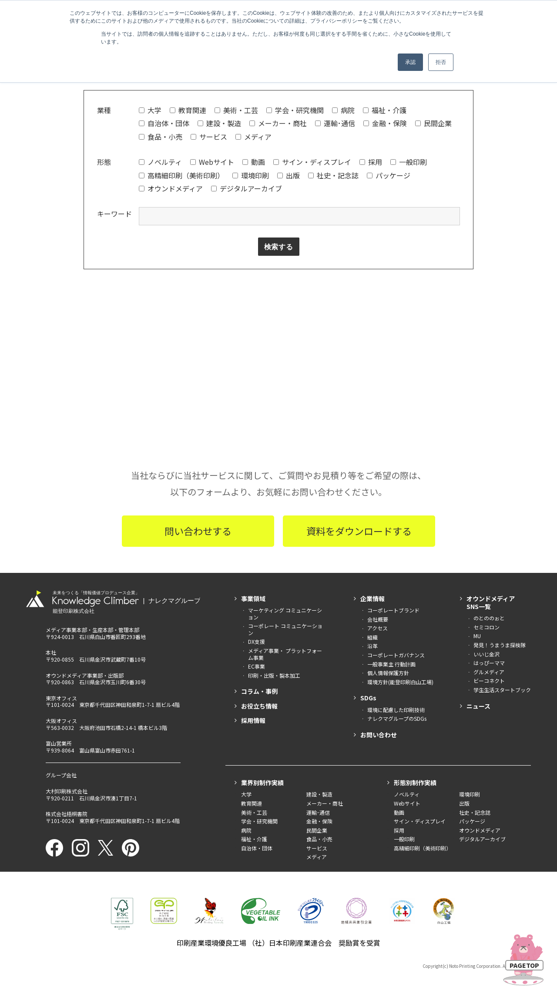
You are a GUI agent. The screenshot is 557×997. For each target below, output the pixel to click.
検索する (278, 247)
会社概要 (377, 620)
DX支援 (256, 642)
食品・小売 (160, 136)
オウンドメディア (171, 188)
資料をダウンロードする (359, 532)
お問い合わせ (378, 735)
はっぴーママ (489, 663)
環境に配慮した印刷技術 (396, 710)
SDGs (368, 698)
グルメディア (488, 672)
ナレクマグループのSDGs (396, 719)
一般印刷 (408, 162)
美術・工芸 (236, 110)
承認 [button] (410, 62)
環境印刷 (250, 175)
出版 (288, 175)
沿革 (372, 646)
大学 (150, 110)
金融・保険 (385, 123)
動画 (253, 162)
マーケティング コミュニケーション (285, 614)
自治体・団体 (164, 123)
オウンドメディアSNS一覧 (490, 603)
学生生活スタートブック (502, 690)
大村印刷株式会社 (66, 792)
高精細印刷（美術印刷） (181, 175)
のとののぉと (489, 618)
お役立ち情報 (259, 706)
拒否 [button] (441, 62)
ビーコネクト (489, 681)
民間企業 (433, 123)
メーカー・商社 (278, 123)
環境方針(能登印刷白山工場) (400, 682)
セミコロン (486, 628)
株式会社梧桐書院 (66, 814)
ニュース (478, 706)
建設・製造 (219, 123)
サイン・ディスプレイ (312, 162)
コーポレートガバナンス (396, 655)
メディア (253, 136)
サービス (209, 136)
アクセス (377, 628)
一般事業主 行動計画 (391, 664)
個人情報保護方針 (388, 673)
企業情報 (372, 599)
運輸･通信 (335, 123)
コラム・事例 (259, 692)
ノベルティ (160, 162)
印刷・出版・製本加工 (274, 676)
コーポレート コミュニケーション (285, 630)
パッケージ (388, 175)
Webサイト (212, 162)
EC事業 (256, 667)
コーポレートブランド (393, 611)
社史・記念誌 (333, 175)
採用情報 (253, 721)
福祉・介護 (384, 110)
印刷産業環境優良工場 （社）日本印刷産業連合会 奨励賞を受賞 (278, 943)
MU (477, 636)
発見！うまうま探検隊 (499, 645)
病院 (343, 110)
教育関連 (188, 110)
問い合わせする (198, 532)
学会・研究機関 (295, 110)
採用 (370, 162)
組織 (372, 638)
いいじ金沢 (486, 654)
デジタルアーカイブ (246, 188)
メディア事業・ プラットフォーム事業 (285, 655)
